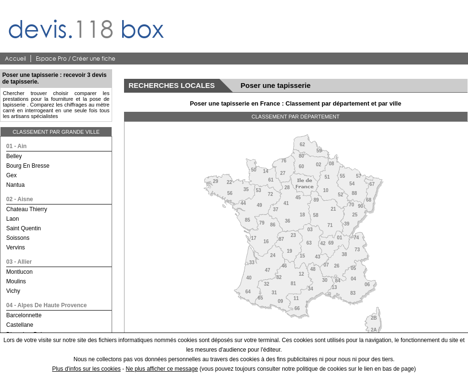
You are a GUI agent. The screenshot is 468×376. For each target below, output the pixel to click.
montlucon (19, 272)
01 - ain (16, 146)
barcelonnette (24, 315)
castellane (19, 325)
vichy (13, 291)
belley (14, 156)
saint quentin (23, 228)
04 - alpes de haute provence (46, 305)
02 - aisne (19, 199)
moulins (16, 281)
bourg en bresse (28, 165)
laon (12, 218)
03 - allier (19, 261)
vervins (15, 247)
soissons (18, 238)
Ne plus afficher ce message (162, 368)
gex (11, 175)
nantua (15, 185)
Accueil (15, 58)
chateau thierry (26, 209)
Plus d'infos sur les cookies (86, 368)
